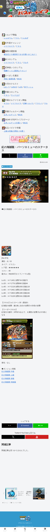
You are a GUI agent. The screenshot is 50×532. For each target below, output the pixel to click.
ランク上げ (15, 95)
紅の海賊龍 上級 (8, 375)
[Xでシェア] (9, 155)
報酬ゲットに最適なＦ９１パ (15, 71)
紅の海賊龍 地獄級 (9, 382)
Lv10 (20, 87)
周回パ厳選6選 (9, 79)
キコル (6, 103)
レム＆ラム (8, 38)
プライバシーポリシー (25, 523)
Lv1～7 (6, 87)
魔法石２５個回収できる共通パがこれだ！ (20, 54)
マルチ (25, 63)
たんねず (24, 38)
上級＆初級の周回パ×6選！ (14, 131)
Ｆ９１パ (38, 103)
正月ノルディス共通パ (12, 123)
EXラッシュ (28, 87)
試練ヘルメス (28, 103)
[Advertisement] (25, 26)
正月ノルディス (10, 115)
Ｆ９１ (17, 38)
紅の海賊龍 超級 (8, 379)
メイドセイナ (9, 46)
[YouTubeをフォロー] (36, 437)
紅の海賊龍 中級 (8, 371)
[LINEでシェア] (40, 155)
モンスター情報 (7, 166)
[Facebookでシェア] (25, 155)
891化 (19, 79)
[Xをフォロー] (13, 437)
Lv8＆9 (14, 87)
